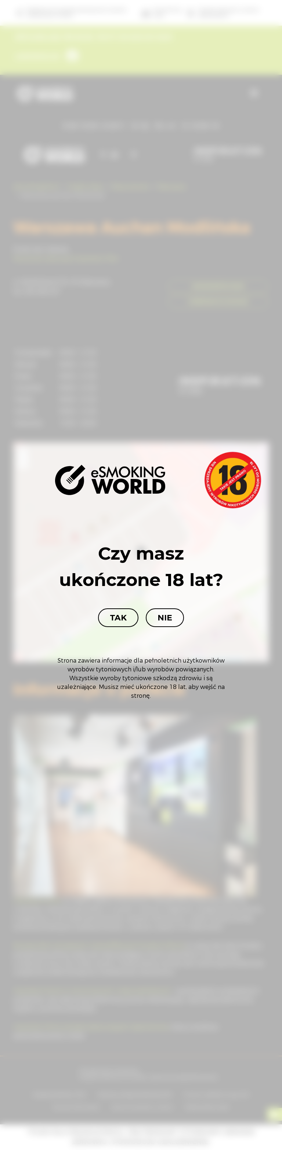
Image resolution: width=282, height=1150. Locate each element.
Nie (165, 617)
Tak (118, 617)
